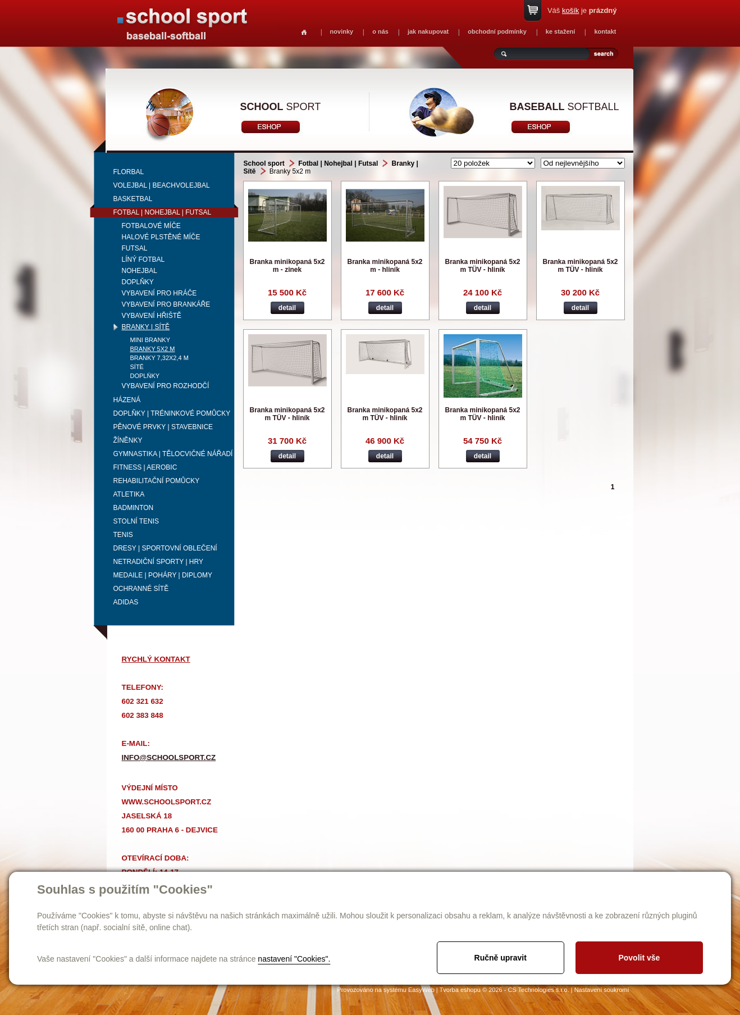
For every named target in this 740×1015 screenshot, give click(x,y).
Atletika (129, 494)
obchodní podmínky (497, 31)
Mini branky (150, 339)
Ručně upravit (500, 957)
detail (287, 308)
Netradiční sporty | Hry (158, 562)
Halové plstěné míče (161, 237)
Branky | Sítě (146, 327)
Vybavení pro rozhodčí (165, 386)
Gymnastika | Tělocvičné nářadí (173, 454)
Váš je (582, 10)
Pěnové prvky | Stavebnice (163, 427)
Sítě (137, 366)
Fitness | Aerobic (145, 467)
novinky (342, 31)
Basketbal (133, 199)
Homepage (304, 32)
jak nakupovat (428, 31)
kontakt (605, 31)
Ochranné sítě (141, 589)
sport (280, 106)
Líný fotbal (143, 259)
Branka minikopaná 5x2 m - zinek (287, 266)
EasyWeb (421, 989)
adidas (126, 602)
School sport (264, 163)
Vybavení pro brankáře (166, 304)
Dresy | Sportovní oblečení (165, 548)
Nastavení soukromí (601, 989)
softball (564, 106)
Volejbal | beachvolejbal (161, 185)
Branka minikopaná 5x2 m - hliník (384, 266)
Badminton (133, 508)
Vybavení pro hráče (159, 293)
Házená (127, 400)
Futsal (135, 248)
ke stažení (560, 31)
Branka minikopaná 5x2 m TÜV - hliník (482, 266)
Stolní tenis (136, 521)
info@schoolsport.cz (169, 757)
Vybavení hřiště (151, 316)
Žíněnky (128, 440)
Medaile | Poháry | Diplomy (163, 575)
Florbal (128, 172)
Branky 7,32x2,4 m (159, 357)
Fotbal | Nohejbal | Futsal (162, 212)
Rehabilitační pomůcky (156, 481)
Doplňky (138, 282)
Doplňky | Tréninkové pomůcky (172, 413)
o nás (380, 31)
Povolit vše (639, 957)
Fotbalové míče (151, 226)
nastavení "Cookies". (294, 958)
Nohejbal (139, 271)
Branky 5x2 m (152, 348)
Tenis (123, 535)
